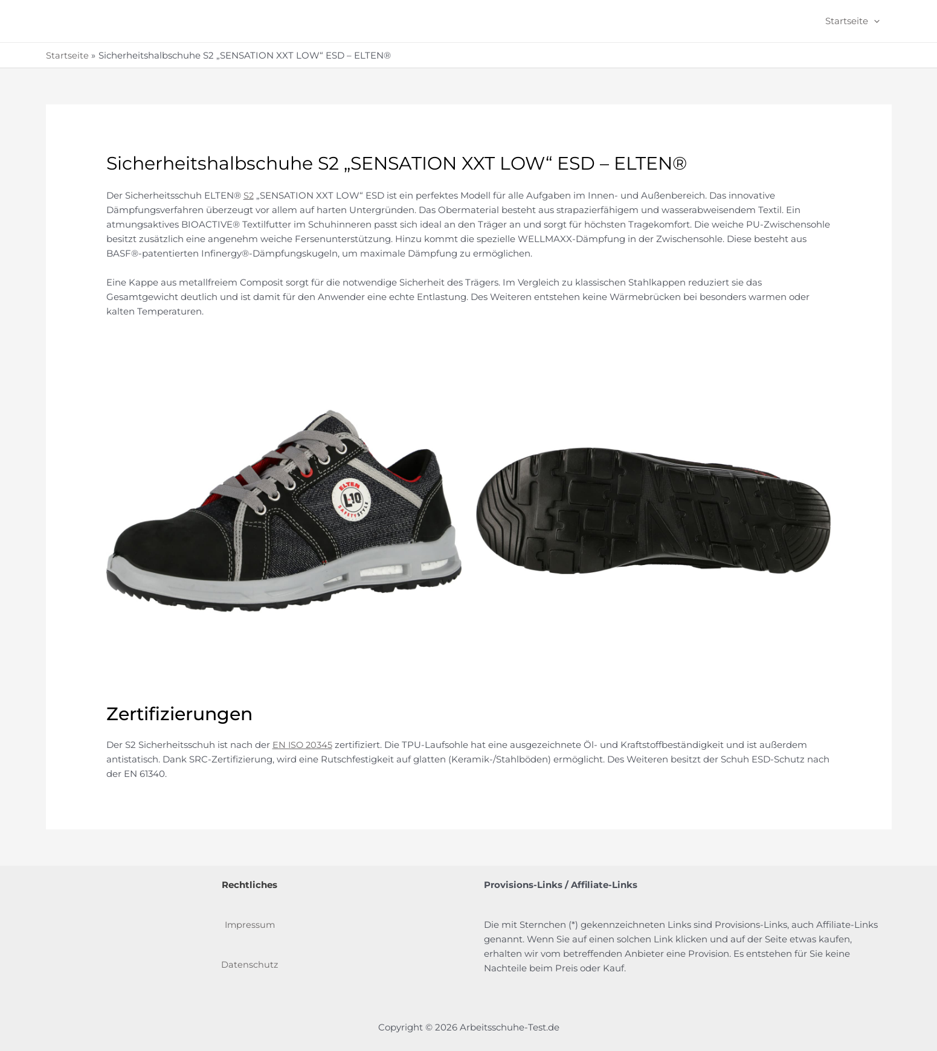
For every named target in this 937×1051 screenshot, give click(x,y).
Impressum (249, 924)
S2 (248, 195)
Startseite (855, 21)
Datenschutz (250, 964)
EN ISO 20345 (303, 744)
